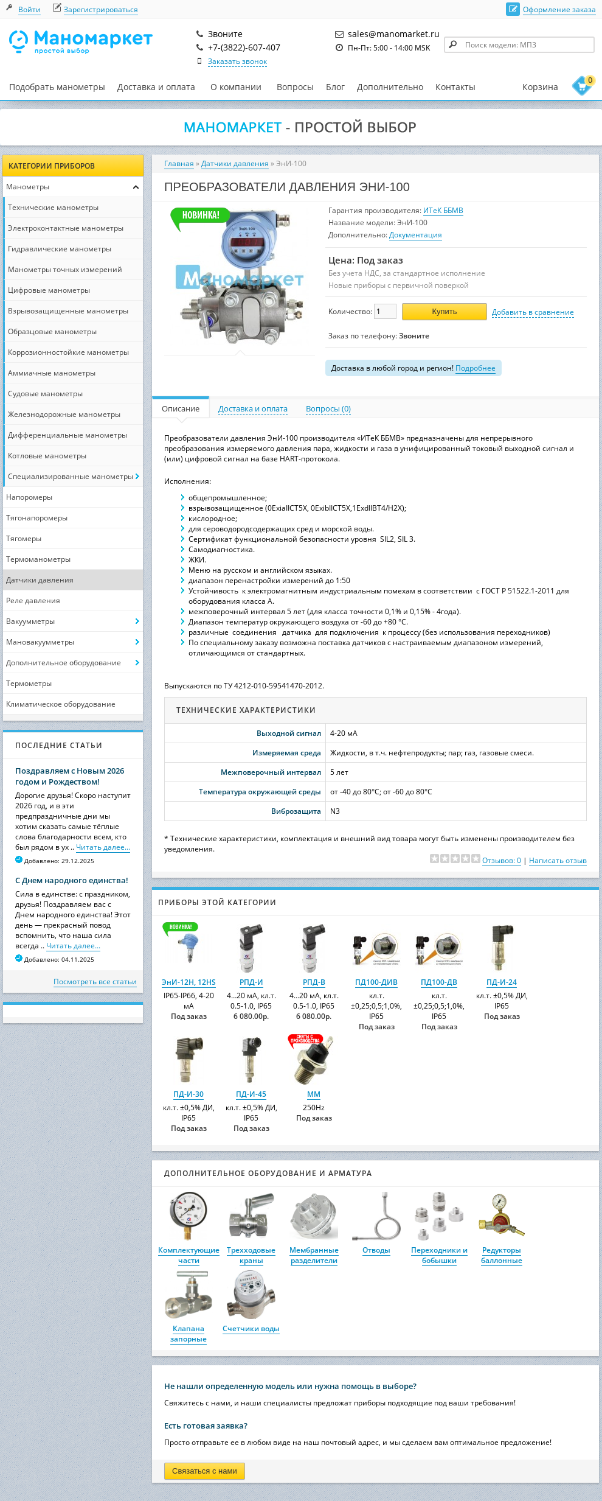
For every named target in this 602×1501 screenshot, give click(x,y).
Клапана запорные (188, 1333)
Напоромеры (29, 497)
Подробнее (475, 368)
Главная (179, 163)
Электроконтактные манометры (65, 228)
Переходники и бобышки (439, 1255)
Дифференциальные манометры (67, 435)
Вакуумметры (30, 621)
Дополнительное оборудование (63, 662)
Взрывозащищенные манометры (68, 311)
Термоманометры (38, 559)
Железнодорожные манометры (64, 414)
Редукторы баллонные (501, 1255)
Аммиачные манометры (51, 373)
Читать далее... (103, 847)
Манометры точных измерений (65, 269)
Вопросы (295, 87)
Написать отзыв (558, 860)
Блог (335, 87)
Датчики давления (40, 580)
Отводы (376, 1250)
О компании (235, 87)
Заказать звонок (237, 61)
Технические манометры (53, 207)
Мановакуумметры (40, 642)
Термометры (29, 683)
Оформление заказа (559, 9)
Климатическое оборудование (61, 704)
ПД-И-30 (188, 1094)
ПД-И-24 (501, 982)
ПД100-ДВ (439, 982)
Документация (415, 234)
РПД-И (251, 982)
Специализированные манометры (70, 476)
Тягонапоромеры (36, 518)
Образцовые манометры (52, 331)
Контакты (455, 87)
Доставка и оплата (156, 87)
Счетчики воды (251, 1328)
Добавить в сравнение (533, 312)
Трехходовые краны (251, 1255)
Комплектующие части (189, 1255)
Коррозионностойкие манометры (68, 352)
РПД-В (314, 982)
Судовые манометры (45, 393)
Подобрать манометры (57, 87)
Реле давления (33, 600)
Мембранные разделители (314, 1255)
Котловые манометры (47, 455)
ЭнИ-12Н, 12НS (189, 982)
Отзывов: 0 (501, 860)
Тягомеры (23, 538)
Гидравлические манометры (59, 248)
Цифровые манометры (49, 290)
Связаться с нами (204, 1470)
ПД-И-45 (251, 1094)
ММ (313, 1094)
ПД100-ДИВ (376, 982)
